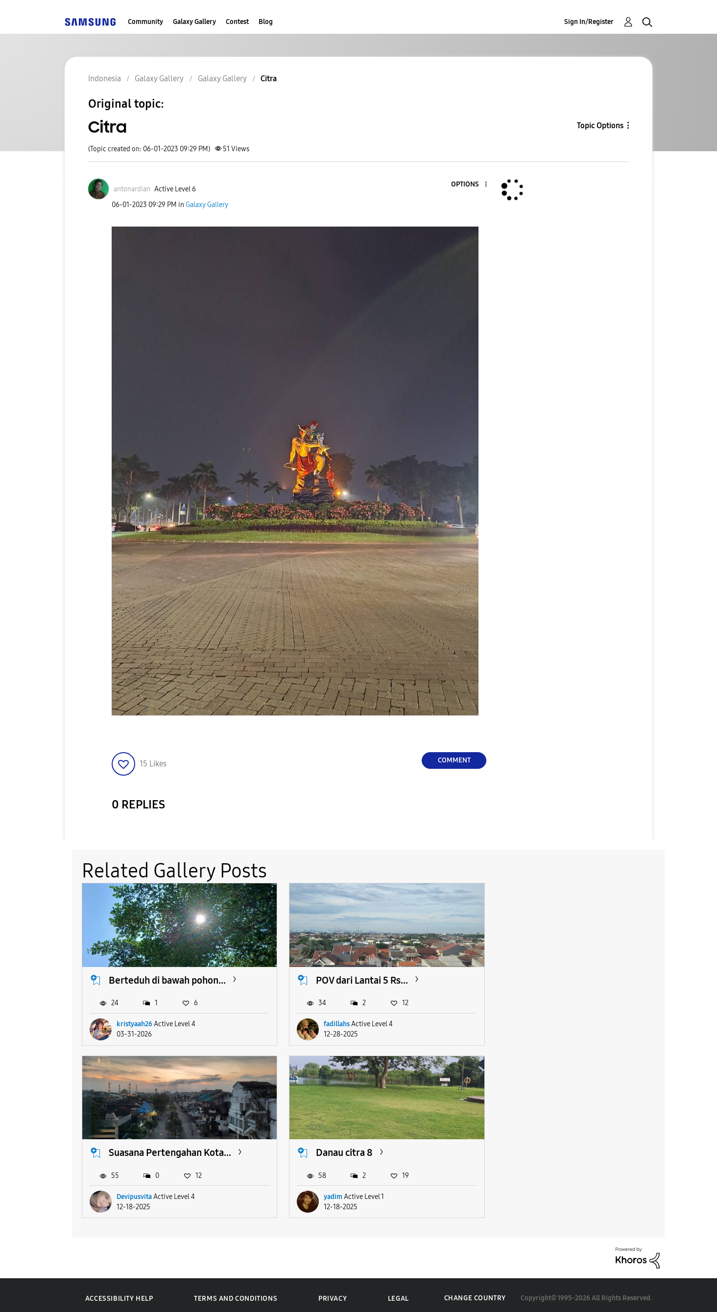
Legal (398, 1292)
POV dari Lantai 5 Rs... (355, 977)
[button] (470, 184)
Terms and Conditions (235, 1292)
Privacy (332, 1292)
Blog (266, 22)
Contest (237, 22)
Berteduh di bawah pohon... (167, 977)
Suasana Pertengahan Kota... (569, 977)
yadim (126, 1190)
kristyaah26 (134, 1020)
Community (145, 22)
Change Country (475, 1292)
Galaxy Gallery (194, 22)
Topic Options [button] (600, 125)
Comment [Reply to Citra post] (454, 760)
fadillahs (329, 1020)
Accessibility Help (119, 1292)
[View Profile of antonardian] (132, 189)
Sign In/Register (589, 22)
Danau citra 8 (137, 1146)
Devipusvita (533, 1020)
